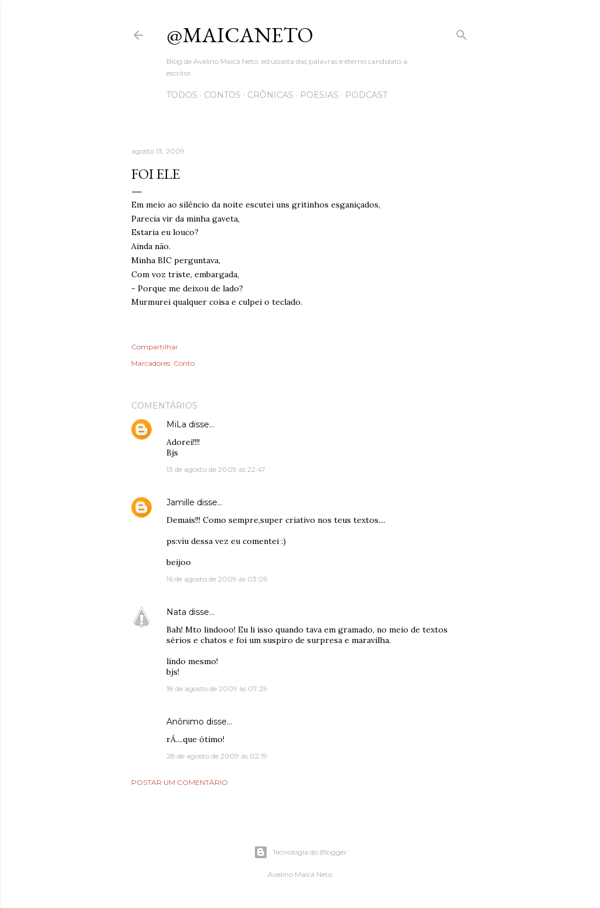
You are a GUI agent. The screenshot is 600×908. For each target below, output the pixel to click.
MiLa (176, 424)
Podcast (366, 95)
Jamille (180, 502)
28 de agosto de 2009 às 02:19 (216, 755)
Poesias (319, 95)
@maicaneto (239, 35)
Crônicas (270, 95)
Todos (181, 95)
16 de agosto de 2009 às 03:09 (217, 578)
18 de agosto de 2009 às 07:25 (216, 688)
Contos (222, 95)
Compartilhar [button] (154, 346)
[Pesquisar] (462, 32)
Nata (176, 612)
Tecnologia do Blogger (300, 852)
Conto (184, 363)
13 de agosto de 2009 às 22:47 (215, 469)
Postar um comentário (179, 782)
